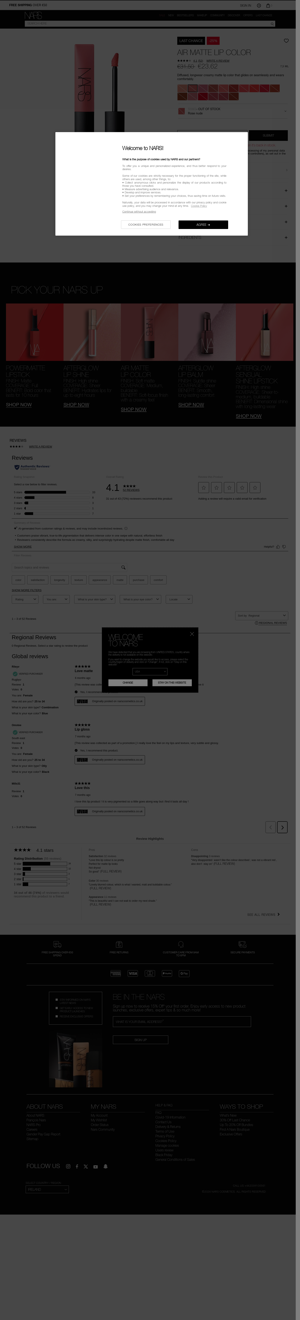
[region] (151, 184)
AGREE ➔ (203, 224)
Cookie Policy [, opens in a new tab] (199, 205)
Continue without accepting (139, 211)
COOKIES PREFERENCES (145, 224)
